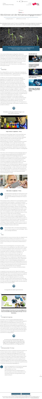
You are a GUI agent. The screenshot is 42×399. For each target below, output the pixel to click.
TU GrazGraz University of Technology (8, 4)
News (21, 12)
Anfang (40, 376)
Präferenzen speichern (26, 393)
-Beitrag (21, 227)
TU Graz (21, 10)
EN (17, 1)
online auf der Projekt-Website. (12, 363)
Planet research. (20, 370)
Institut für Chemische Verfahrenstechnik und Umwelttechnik (12, 154)
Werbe (29, 395)
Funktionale (21, 395)
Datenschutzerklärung (35, 397)
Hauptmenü (25, 1)
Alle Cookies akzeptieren (16, 393)
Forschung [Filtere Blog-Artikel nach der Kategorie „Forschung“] (31, 61)
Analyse (26, 395)
